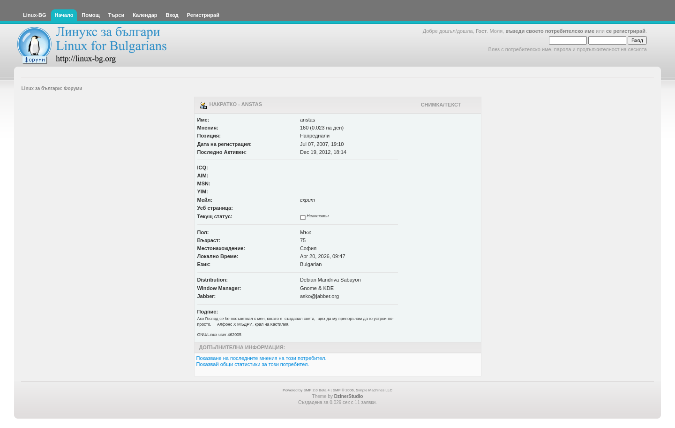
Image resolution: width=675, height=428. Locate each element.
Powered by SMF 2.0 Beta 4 (306, 390)
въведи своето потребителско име (549, 31)
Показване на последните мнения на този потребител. (261, 358)
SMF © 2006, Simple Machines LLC (362, 390)
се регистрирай (625, 31)
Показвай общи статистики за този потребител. (252, 364)
